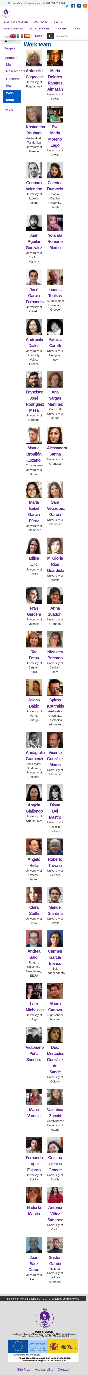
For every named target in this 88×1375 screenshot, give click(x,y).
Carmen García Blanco (55, 957)
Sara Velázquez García (56, 508)
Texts (58, 21)
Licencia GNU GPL (39, 1298)
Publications (14, 28)
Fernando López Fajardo (34, 1163)
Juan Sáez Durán (34, 1263)
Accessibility (44, 1369)
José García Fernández (35, 295)
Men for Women (16, 21)
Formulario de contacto (29, 1336)
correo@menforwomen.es (25, 3)
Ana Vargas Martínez (55, 398)
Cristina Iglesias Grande (55, 1163)
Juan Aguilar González (34, 241)
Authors (41, 21)
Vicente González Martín (55, 758)
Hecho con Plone (17, 1298)
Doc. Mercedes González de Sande (55, 1059)
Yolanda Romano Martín (55, 241)
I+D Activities (40, 28)
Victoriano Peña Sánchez (35, 1053)
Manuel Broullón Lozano (33, 454)
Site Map (23, 1369)
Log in (39, 35)
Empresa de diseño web (65, 1298)
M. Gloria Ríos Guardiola (55, 564)
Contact (63, 1369)
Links (77, 28)
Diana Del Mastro (55, 811)
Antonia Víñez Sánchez (55, 1213)
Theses (61, 28)
